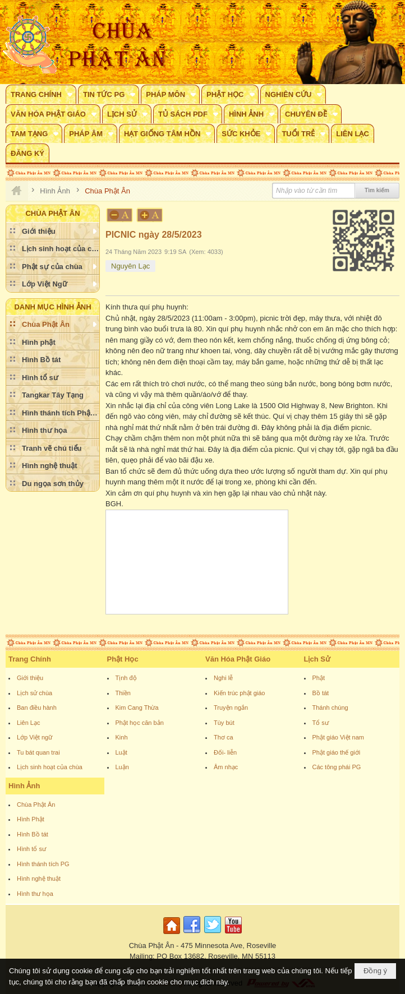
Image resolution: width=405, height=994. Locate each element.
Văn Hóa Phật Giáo (237, 659)
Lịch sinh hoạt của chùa (49, 767)
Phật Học (123, 659)
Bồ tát (320, 693)
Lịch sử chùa (34, 693)
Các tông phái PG (336, 767)
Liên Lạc (28, 722)
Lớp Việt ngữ (34, 737)
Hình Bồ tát (32, 834)
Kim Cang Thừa (137, 707)
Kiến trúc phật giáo (239, 693)
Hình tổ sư (31, 848)
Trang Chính (29, 659)
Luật (121, 752)
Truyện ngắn (231, 707)
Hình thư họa (35, 893)
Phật (318, 677)
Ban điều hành (37, 707)
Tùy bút (224, 722)
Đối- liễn (225, 752)
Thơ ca (223, 737)
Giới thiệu (30, 677)
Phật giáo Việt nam (338, 737)
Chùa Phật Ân (36, 804)
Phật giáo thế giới (336, 752)
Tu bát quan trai (38, 752)
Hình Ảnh (24, 786)
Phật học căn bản (140, 722)
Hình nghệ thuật (39, 878)
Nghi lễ (223, 677)
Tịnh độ (126, 677)
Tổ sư (320, 722)
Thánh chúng (330, 707)
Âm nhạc (226, 767)
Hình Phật (30, 819)
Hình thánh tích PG (43, 864)
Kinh (122, 737)
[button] (41, 94)
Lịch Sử (317, 659)
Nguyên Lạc (130, 266)
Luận (122, 767)
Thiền (123, 693)
